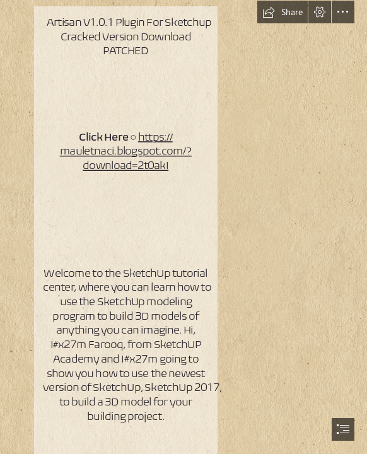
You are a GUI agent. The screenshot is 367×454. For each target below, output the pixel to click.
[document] (183, 227)
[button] (282, 12)
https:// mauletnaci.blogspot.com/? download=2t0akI (126, 151)
